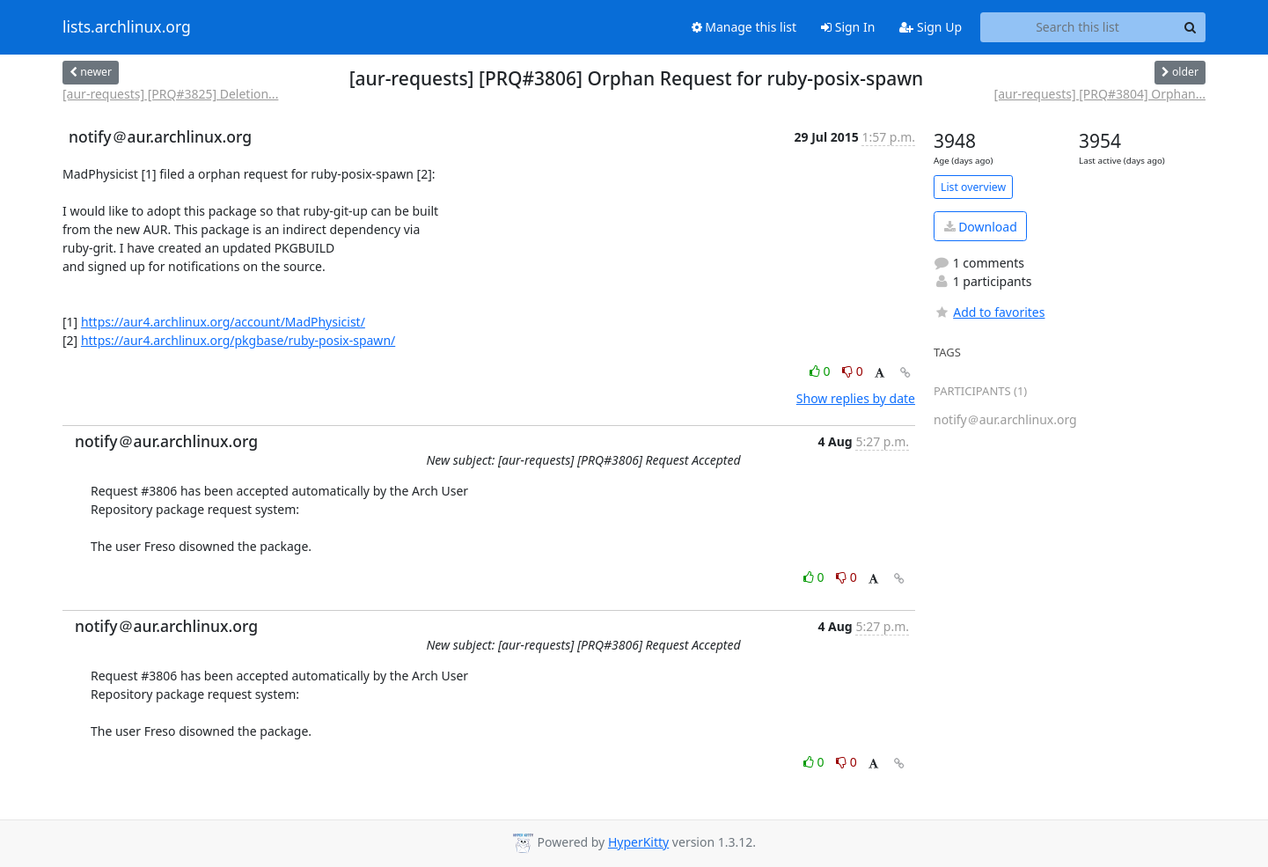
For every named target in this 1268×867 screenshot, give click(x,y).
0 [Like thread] (821, 371)
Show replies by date (855, 398)
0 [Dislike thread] (852, 371)
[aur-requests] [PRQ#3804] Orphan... (1100, 93)
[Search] (1190, 27)
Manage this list (744, 26)
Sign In (848, 26)
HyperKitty (638, 842)
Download (980, 226)
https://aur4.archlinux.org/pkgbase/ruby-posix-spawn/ (238, 340)
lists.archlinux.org (126, 27)
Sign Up (930, 26)
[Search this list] (1077, 27)
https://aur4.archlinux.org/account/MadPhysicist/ (223, 321)
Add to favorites (989, 312)
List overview (973, 187)
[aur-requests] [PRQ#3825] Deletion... (170, 93)
